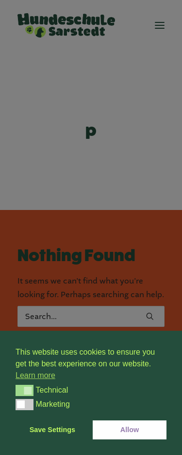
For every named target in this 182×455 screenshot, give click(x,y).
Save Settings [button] (52, 430)
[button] (24, 390)
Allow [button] (129, 430)
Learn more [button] (35, 375)
